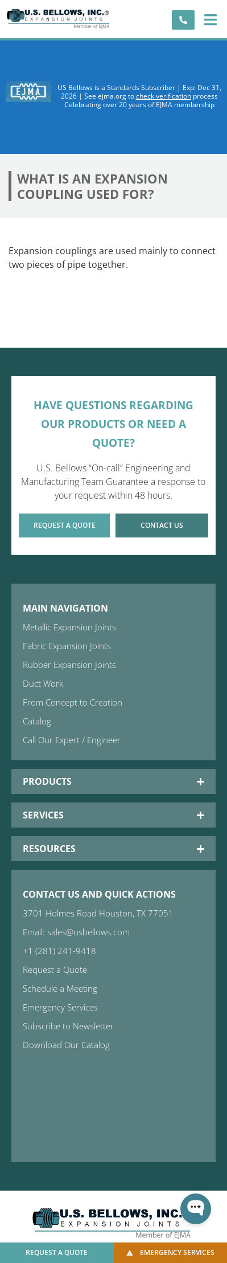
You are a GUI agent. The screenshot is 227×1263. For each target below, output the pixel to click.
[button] (210, 20)
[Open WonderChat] (195, 1208)
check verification (163, 96)
